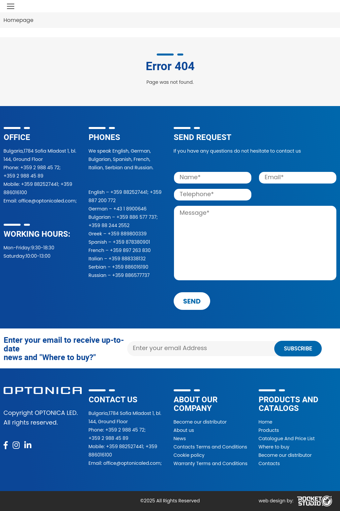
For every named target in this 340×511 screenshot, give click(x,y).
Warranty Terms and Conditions (211, 463)
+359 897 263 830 (130, 250)
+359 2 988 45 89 (23, 176)
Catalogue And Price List (287, 438)
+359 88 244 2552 (109, 225)
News (180, 438)
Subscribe (298, 348)
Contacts (269, 463)
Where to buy (274, 447)
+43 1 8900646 (129, 208)
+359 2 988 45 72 (39, 167)
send (192, 301)
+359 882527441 (39, 184)
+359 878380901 (131, 242)
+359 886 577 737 (136, 217)
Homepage (19, 20)
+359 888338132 (127, 258)
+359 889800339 (127, 233)
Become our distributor (200, 422)
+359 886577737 (130, 275)
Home (266, 422)
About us (184, 430)
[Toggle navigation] (11, 6)
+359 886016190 (130, 267)
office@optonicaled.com (46, 200)
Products (269, 430)
